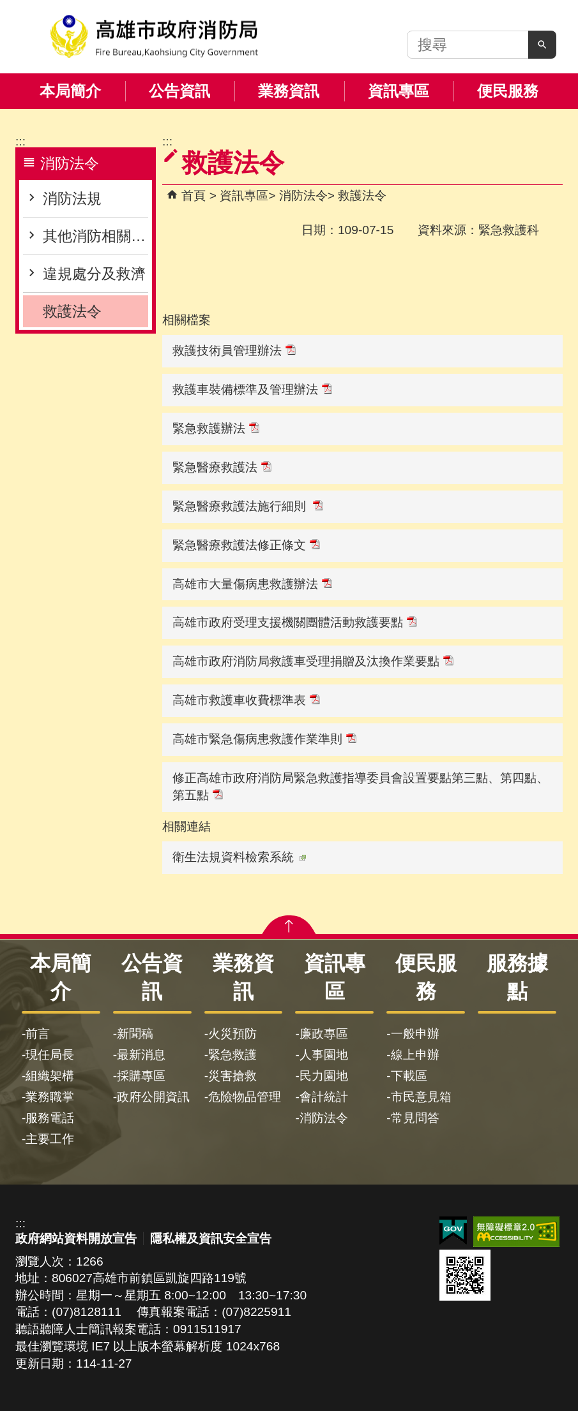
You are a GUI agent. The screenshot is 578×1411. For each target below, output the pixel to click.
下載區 (409, 1075)
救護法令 (72, 311)
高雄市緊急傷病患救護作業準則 (264, 739)
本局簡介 (70, 91)
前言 (38, 1033)
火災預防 (232, 1033)
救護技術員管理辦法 (234, 350)
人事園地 (324, 1054)
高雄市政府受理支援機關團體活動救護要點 (294, 622)
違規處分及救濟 (94, 273)
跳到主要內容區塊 (6, 6)
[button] (542, 45)
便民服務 (507, 91)
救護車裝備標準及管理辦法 (252, 389)
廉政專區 (324, 1033)
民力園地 (324, 1075)
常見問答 (415, 1118)
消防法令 (303, 195)
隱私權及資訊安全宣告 (210, 1238)
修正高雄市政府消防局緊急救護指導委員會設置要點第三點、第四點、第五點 (360, 786)
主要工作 (50, 1139)
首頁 (193, 195)
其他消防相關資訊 (95, 236)
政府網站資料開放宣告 (76, 1238)
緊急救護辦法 (215, 428)
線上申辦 (415, 1054)
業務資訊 (288, 91)
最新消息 (141, 1054)
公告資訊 (179, 91)
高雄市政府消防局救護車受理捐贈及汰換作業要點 (312, 661)
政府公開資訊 (153, 1097)
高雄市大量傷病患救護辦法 (252, 584)
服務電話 (50, 1118)
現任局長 (50, 1054)
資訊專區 (398, 91)
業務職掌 (50, 1097)
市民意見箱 (421, 1097)
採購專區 (141, 1075)
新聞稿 (135, 1033)
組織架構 (50, 1075)
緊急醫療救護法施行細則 (247, 506)
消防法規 (72, 198)
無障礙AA (516, 1231)
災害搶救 (232, 1075)
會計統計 (324, 1097)
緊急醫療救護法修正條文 (246, 545)
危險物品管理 (244, 1097)
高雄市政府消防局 (154, 36)
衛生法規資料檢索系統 (239, 857)
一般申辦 (415, 1033)
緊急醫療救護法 (221, 467)
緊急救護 (232, 1054)
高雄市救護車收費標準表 (246, 700)
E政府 (453, 1230)
